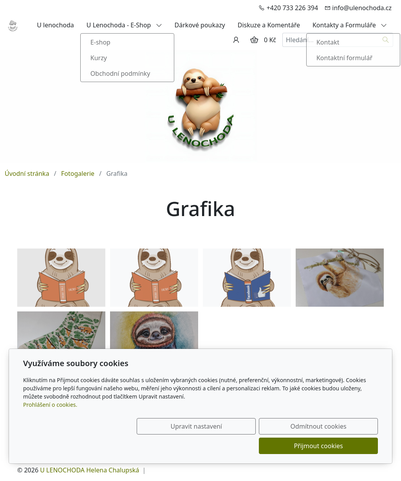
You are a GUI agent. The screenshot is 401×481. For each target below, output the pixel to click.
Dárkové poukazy (200, 25)
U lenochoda (55, 25)
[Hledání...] (330, 40)
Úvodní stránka (27, 173)
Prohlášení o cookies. (50, 424)
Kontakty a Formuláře (349, 25)
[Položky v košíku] (254, 39)
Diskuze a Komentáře (269, 25)
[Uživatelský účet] (236, 39)
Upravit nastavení (183, 446)
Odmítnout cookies (262, 446)
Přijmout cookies (340, 446)
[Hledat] (386, 40)
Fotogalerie (77, 173)
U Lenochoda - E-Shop (124, 25)
